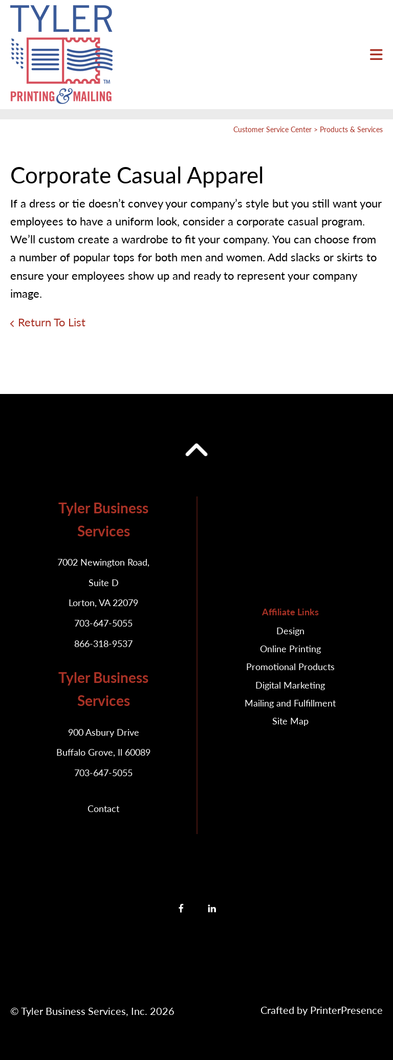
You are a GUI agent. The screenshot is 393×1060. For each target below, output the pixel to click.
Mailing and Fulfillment (290, 703)
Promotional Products (290, 666)
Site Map (290, 720)
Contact (103, 808)
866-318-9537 (103, 643)
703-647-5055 (103, 623)
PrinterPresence (346, 1010)
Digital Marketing (290, 685)
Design (290, 630)
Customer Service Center (272, 129)
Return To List (51, 322)
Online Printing (290, 648)
